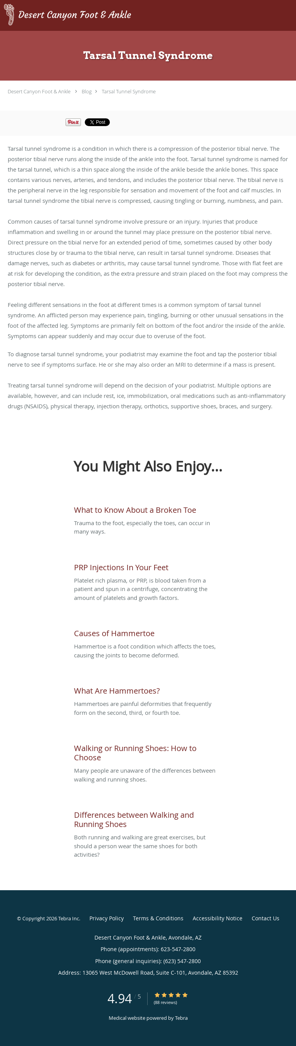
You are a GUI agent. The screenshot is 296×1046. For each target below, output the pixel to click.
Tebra (181, 1017)
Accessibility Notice (217, 918)
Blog (87, 91)
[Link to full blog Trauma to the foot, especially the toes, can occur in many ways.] (147, 508)
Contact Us (265, 918)
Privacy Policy (106, 918)
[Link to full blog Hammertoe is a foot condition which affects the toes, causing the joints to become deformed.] (147, 631)
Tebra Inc (68, 918)
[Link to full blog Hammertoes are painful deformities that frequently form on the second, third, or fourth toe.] (147, 689)
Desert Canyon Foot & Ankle (39, 91)
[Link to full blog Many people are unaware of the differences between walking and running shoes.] (147, 751)
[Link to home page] (91, 15)
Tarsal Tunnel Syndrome (129, 91)
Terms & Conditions (158, 918)
